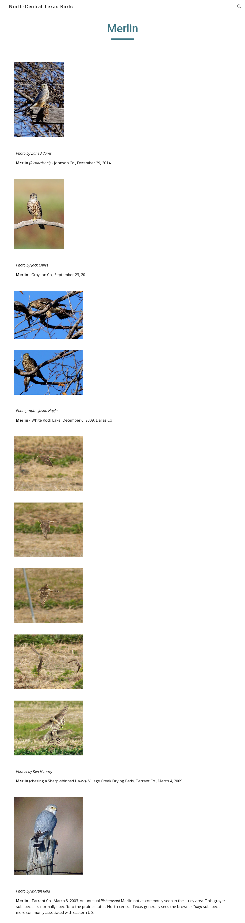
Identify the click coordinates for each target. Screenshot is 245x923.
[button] (239, 6)
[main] (122, 31)
